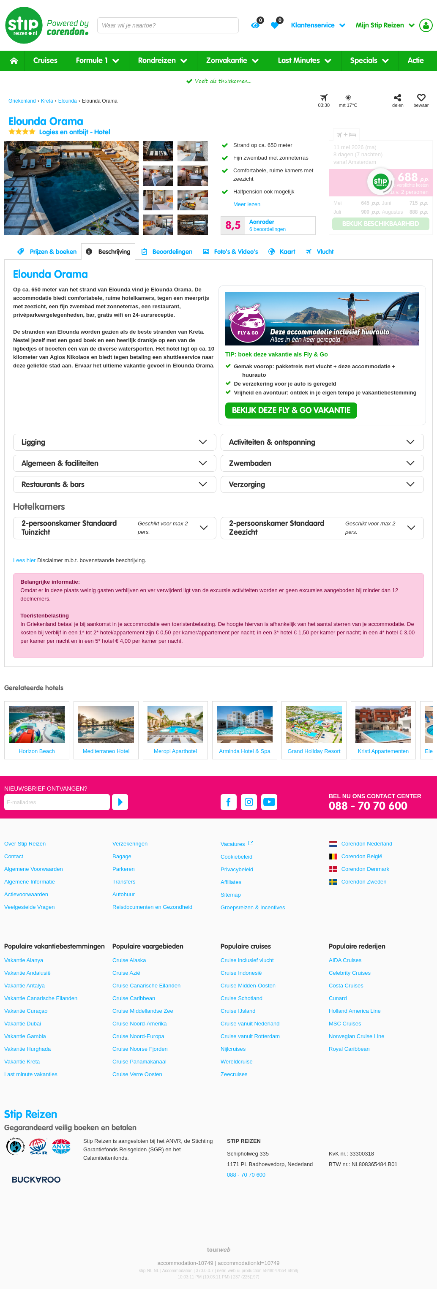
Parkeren (123, 869)
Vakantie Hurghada (27, 1049)
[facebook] (229, 802)
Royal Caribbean (349, 1049)
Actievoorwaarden (26, 894)
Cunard (338, 998)
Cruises (45, 60)
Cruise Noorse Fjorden (140, 1049)
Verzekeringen (129, 843)
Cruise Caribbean (133, 998)
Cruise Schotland (241, 998)
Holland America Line (355, 1011)
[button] (291, 410)
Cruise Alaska (129, 960)
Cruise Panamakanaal (139, 1061)
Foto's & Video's (236, 251)
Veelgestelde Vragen (29, 907)
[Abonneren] (120, 802)
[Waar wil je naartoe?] (168, 25)
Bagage (121, 856)
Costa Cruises (346, 985)
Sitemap (231, 895)
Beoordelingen (172, 251)
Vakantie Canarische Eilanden (40, 998)
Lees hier (24, 560)
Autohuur (123, 894)
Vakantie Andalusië (27, 973)
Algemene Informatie (29, 881)
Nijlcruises (233, 1049)
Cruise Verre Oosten (137, 1074)
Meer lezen (246, 204)
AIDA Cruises (345, 960)
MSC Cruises (345, 1023)
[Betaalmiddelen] (35, 1179)
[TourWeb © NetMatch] (218, 1249)
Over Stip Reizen (25, 843)
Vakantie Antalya (24, 985)
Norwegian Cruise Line (357, 1036)
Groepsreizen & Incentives (253, 907)
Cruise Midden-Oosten (248, 985)
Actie (416, 60)
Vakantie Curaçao (25, 1011)
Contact (13, 856)
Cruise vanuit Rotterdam (250, 1036)
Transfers (123, 881)
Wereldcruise (237, 1061)
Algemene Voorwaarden (33, 869)
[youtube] (269, 802)
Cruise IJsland (238, 1011)
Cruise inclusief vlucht (247, 960)
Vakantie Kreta (22, 1061)
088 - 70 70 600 (368, 806)
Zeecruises (234, 1074)
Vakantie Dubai (22, 1023)
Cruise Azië (126, 973)
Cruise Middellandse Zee (142, 1011)
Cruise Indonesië (241, 973)
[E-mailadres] (57, 802)
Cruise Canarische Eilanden (146, 985)
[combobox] (168, 25)
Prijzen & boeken (53, 251)
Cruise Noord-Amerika (139, 1023)
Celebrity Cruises (350, 973)
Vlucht (325, 251)
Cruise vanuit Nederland (250, 1023)
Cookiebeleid (236, 857)
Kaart (287, 251)
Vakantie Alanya (23, 960)
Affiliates (231, 882)
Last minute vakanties (30, 1074)
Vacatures (233, 844)
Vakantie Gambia (25, 1036)
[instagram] (249, 802)
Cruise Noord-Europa (138, 1036)
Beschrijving (114, 251)
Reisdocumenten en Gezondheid (152, 907)
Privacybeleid (237, 869)
